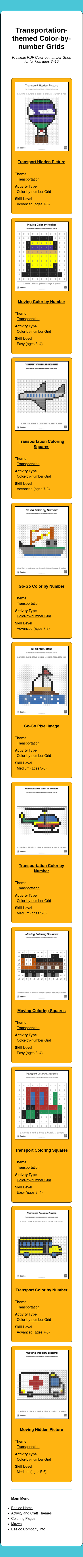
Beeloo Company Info (28, 1529)
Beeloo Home (22, 1508)
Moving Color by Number (41, 301)
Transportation (28, 179)
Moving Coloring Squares (41, 1011)
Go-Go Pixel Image (41, 726)
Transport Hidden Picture (41, 162)
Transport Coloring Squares (41, 1150)
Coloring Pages (23, 1518)
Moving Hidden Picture (41, 1429)
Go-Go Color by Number (41, 586)
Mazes (16, 1524)
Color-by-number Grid (34, 192)
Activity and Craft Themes (31, 1513)
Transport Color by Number (41, 1290)
